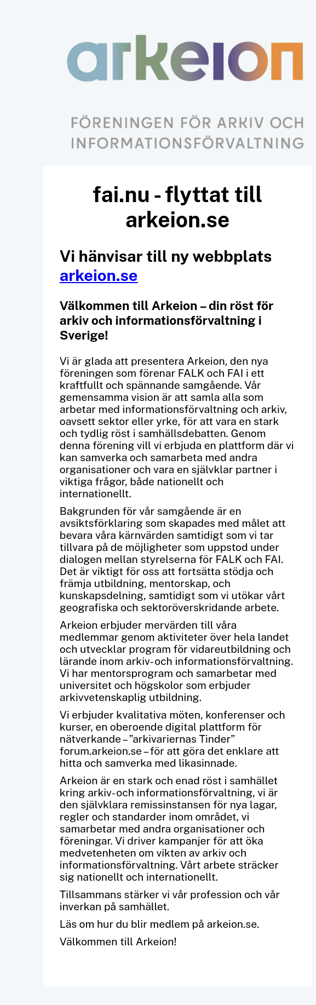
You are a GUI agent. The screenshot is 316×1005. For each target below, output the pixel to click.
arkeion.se (99, 275)
